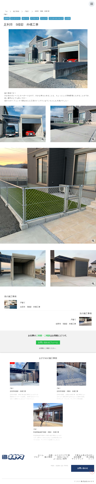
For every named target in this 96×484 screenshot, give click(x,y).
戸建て (27, 11)
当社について (63, 457)
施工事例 (16, 11)
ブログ (37, 457)
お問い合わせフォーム (48, 342)
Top (6, 11)
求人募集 (90, 457)
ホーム (41, 455)
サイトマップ (77, 459)
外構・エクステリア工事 (59, 455)
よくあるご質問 (60, 459)
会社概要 (78, 457)
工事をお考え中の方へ (84, 455)
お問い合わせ (82, 468)
